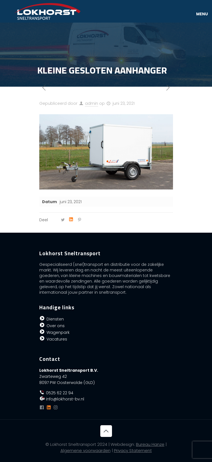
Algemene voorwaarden (85, 450)
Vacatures (57, 339)
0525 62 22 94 (56, 393)
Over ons (56, 326)
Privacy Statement (133, 450)
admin (91, 103)
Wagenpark (58, 332)
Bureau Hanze (150, 444)
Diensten (55, 319)
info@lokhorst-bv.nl (61, 399)
